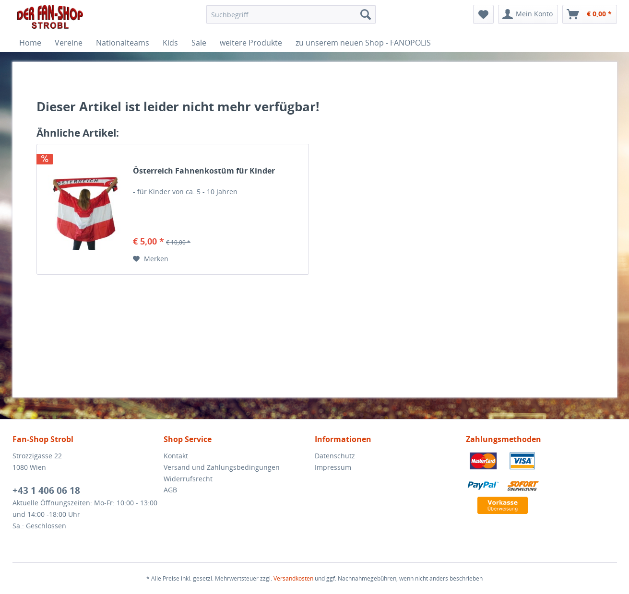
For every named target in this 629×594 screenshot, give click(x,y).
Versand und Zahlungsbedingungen (222, 467)
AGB (170, 489)
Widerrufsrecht (188, 478)
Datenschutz (335, 455)
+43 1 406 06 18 (46, 490)
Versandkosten (293, 578)
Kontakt (176, 455)
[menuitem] (291, 14)
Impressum (333, 467)
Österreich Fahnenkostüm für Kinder (204, 171)
